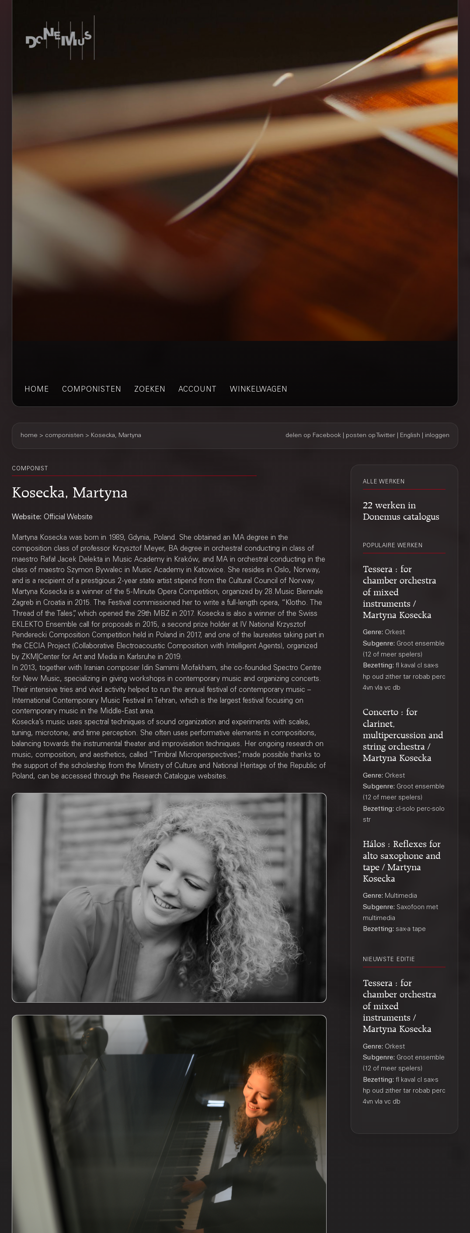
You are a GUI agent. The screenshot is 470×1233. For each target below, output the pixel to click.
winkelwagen (258, 390)
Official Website (68, 517)
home (36, 390)
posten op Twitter (370, 436)
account (197, 390)
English (410, 436)
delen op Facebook (313, 436)
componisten (91, 390)
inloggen (437, 436)
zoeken (149, 390)
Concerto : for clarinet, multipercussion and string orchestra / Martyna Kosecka (403, 733)
